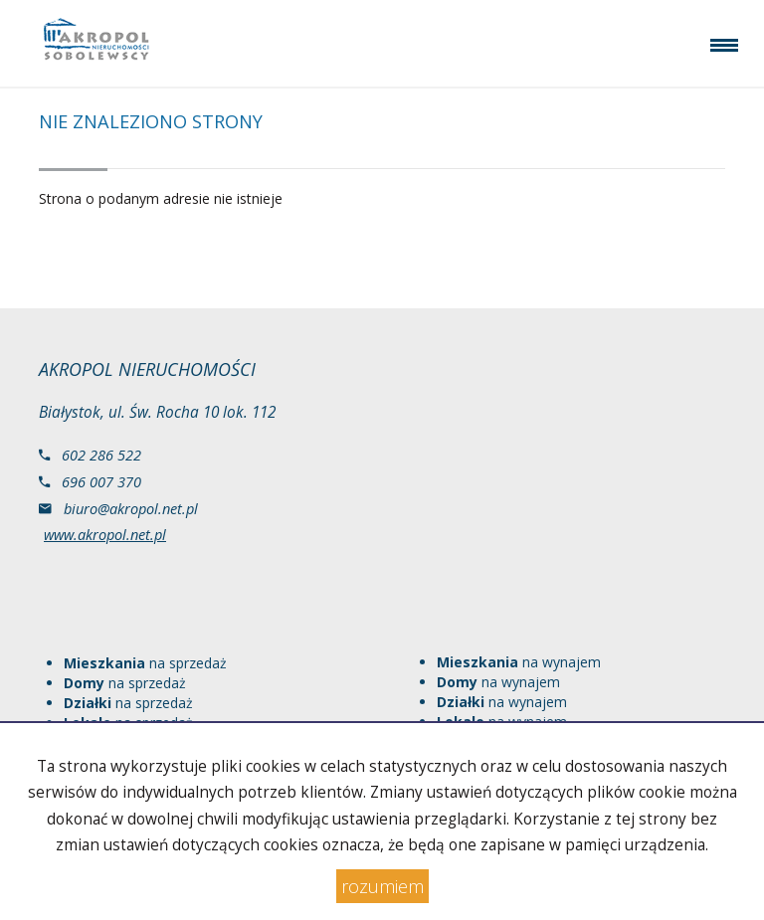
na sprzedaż (145, 662)
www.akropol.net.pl (105, 534)
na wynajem (519, 661)
